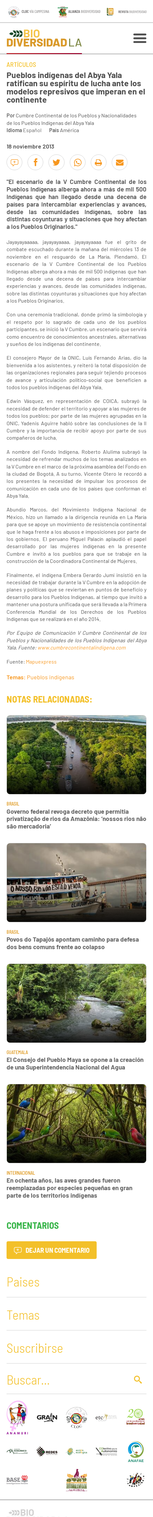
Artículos (21, 64)
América (69, 130)
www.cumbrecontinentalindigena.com (81, 647)
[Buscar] (66, 1379)
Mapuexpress (41, 661)
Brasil (13, 804)
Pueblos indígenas (50, 677)
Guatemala (17, 1052)
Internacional (21, 1173)
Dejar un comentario (51, 1250)
